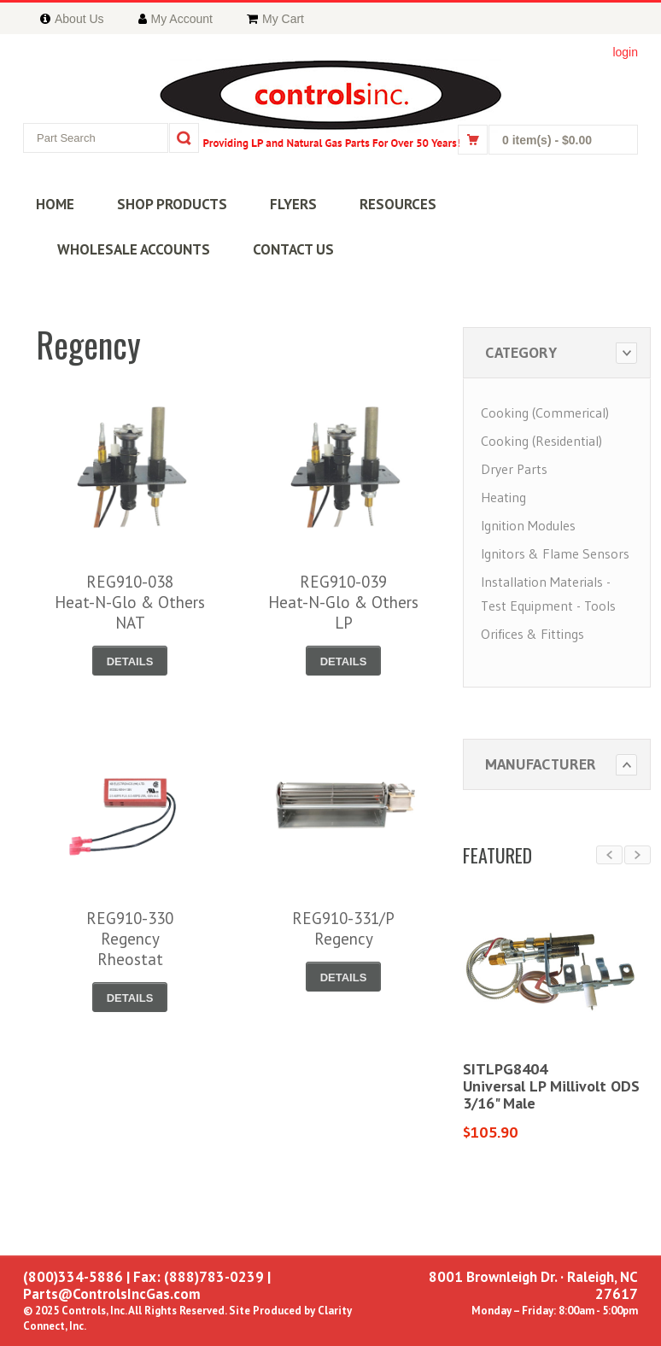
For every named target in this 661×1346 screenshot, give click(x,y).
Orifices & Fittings (532, 633)
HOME (55, 204)
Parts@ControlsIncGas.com (112, 1294)
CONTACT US (293, 249)
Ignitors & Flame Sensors (555, 553)
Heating (503, 497)
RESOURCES (398, 204)
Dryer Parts (514, 468)
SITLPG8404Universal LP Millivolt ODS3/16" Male (551, 1086)
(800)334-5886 (73, 1276)
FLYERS (293, 204)
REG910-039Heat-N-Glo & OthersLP (343, 602)
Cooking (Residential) (541, 440)
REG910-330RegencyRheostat (129, 938)
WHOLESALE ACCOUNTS (133, 249)
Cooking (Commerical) (545, 412)
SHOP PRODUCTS (172, 204)
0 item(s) (547, 140)
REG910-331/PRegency (343, 928)
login (625, 52)
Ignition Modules (528, 525)
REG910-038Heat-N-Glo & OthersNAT (130, 602)
